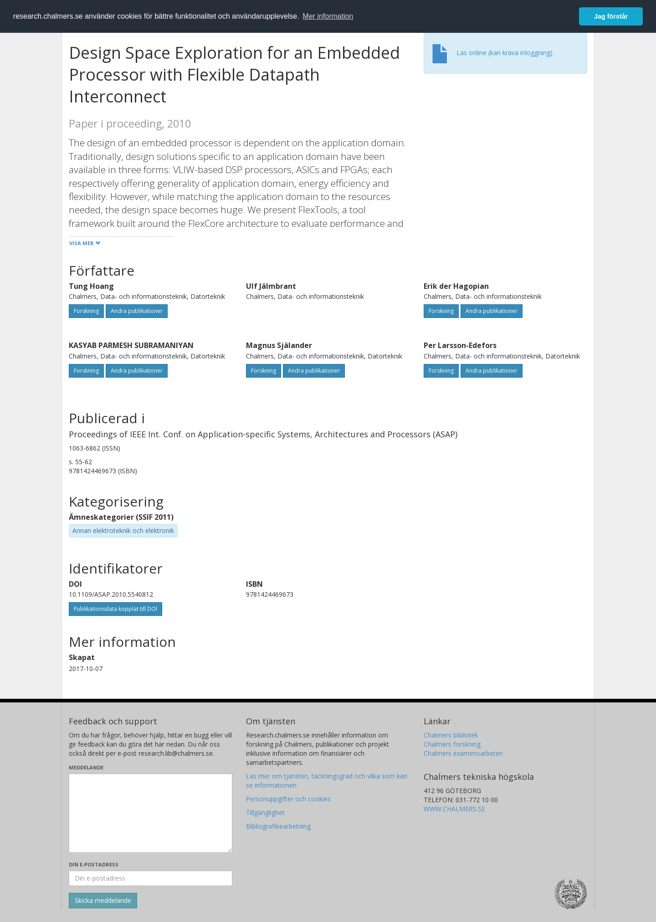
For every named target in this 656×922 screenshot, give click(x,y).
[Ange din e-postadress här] (150, 878)
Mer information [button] (327, 16)
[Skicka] (103, 900)
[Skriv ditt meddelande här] (150, 813)
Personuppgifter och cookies (288, 798)
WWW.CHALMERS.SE (454, 808)
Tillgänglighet (265, 812)
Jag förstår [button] (611, 16)
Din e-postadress (93, 864)
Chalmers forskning (452, 744)
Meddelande (86, 767)
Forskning (86, 311)
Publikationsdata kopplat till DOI (115, 609)
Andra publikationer (137, 311)
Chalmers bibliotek (451, 735)
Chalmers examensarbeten (463, 753)
